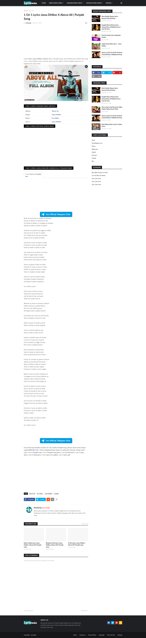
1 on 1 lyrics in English (33, 174)
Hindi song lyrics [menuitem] (55, 3)
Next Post (84, 610)
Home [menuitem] (44, 3)
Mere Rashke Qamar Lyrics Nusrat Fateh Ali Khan (110, 17)
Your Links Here (96, 178)
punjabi (56, 493)
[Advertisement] (56, 41)
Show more (85, 524)
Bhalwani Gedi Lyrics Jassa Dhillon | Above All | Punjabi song (54, 545)
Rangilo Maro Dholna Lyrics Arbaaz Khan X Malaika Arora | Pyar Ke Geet (111, 27)
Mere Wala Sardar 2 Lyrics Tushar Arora (112, 125)
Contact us (82, 635)
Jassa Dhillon (56, 114)
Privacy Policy (92, 635)
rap (93, 161)
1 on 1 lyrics (52, 447)
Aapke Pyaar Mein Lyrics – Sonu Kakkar (111, 45)
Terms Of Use (111, 635)
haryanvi (94, 155)
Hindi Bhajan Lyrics (97, 143)
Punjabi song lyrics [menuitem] (74, 3)
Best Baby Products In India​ (99, 172)
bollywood (95, 149)
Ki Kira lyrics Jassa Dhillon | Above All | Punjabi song (76, 544)
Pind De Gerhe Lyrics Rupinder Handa (111, 36)
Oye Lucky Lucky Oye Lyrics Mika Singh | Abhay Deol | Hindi (112, 108)
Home (25, 10)
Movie (93, 146)
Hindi (93, 140)
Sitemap (120, 635)
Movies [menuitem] (108, 3)
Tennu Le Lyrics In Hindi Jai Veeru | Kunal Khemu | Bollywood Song (112, 53)
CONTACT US (33, 450)
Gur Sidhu (55, 118)
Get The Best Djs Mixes (98, 175)
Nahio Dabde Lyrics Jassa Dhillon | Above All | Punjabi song (32, 545)
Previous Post (29, 610)
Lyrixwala (46, 508)
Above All (30, 10)
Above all (55, 111)
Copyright (101, 635)
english (94, 152)
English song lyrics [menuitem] (93, 3)
